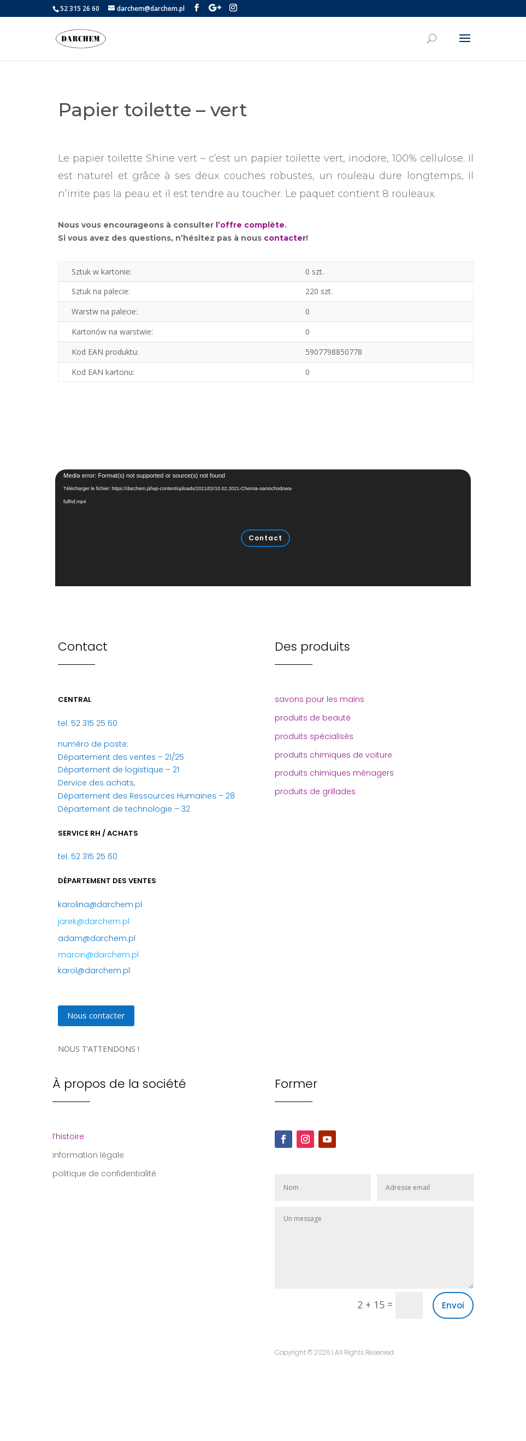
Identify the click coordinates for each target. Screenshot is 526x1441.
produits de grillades (315, 791)
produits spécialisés (314, 736)
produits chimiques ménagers (334, 772)
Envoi (453, 1305)
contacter (285, 238)
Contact (265, 538)
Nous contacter (96, 1015)
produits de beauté (313, 717)
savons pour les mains (319, 699)
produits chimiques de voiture (333, 754)
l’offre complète (250, 225)
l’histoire (68, 1136)
